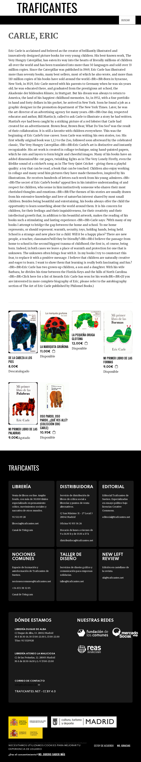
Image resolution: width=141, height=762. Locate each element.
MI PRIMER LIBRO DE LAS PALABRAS (22, 431)
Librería (21, 487)
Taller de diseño (71, 557)
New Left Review (112, 557)
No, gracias (123, 745)
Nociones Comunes (23, 557)
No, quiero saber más (51, 754)
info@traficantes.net (27, 684)
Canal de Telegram (22, 530)
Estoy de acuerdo (104, 745)
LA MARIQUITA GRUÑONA (54, 347)
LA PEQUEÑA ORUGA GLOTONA (83, 337)
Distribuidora (76, 487)
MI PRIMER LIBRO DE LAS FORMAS (117, 360)
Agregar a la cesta (53, 351)
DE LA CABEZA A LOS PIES (20, 360)
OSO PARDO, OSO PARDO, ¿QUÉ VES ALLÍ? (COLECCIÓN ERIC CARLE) (54, 422)
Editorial (113, 487)
